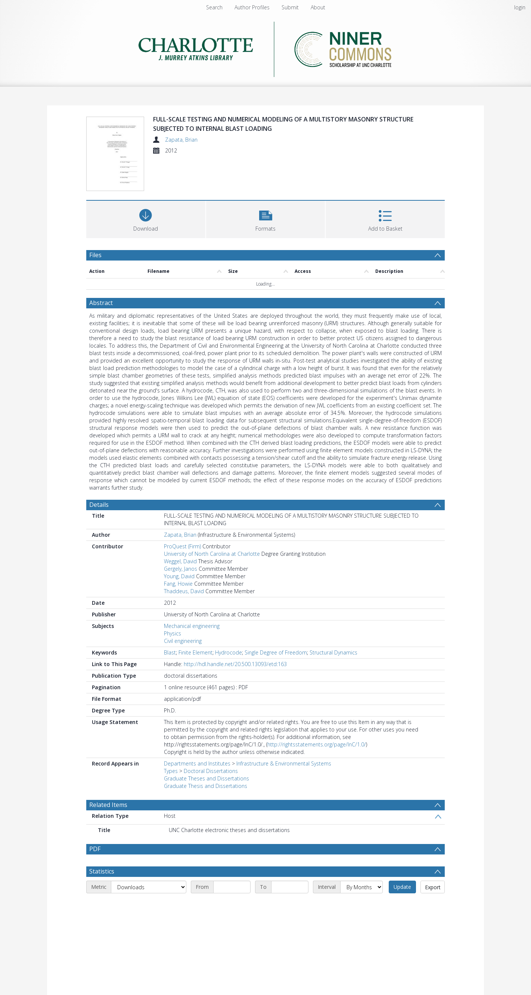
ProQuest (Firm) (182, 546)
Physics (172, 633)
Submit (290, 7)
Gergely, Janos (180, 568)
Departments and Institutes (197, 763)
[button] (265, 218)
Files (95, 255)
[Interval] (361, 887)
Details (99, 504)
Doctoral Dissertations (211, 770)
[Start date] (232, 887)
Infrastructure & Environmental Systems (283, 763)
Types (171, 770)
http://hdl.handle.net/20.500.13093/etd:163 (235, 664)
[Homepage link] (265, 47)
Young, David (179, 576)
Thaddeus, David (184, 591)
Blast (170, 652)
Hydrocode (228, 652)
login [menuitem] (519, 7)
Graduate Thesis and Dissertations (205, 785)
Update (402, 886)
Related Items (108, 805)
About (318, 7)
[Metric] (148, 887)
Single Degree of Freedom (276, 652)
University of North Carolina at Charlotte (212, 553)
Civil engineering (183, 640)
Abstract (101, 303)
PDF (94, 849)
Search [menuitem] (214, 7)
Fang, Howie (178, 583)
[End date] (289, 887)
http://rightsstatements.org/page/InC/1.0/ (316, 744)
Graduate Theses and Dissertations (206, 778)
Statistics (101, 871)
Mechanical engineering (192, 625)
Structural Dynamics (333, 652)
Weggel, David (180, 561)
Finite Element (195, 652)
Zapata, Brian (181, 139)
